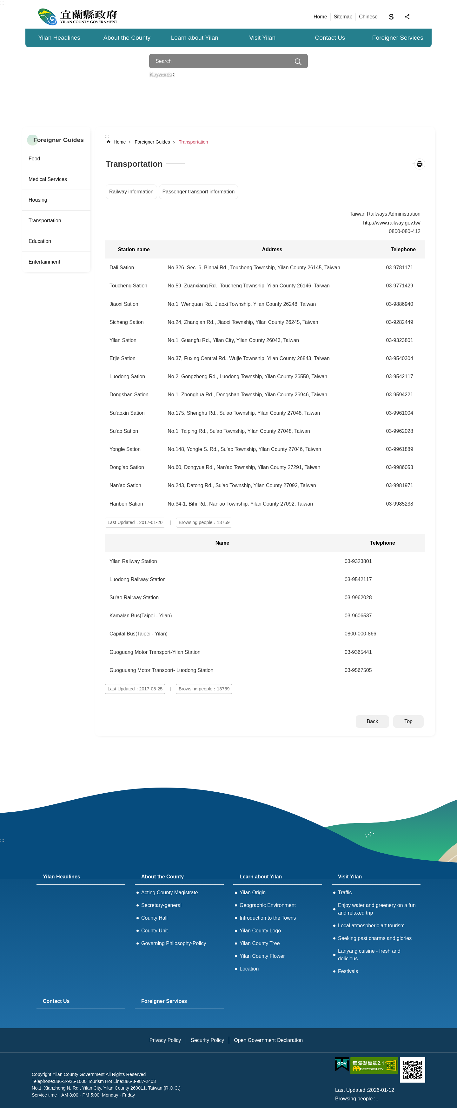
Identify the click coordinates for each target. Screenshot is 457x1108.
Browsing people (354, 1098)
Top (408, 721)
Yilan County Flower (262, 956)
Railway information (131, 191)
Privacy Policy (165, 1040)
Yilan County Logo (260, 930)
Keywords (160, 74)
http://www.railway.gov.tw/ (392, 222)
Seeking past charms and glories (375, 938)
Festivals (348, 971)
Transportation (45, 220)
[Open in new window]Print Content (419, 164)
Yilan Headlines (59, 37)
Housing (38, 200)
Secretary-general (161, 905)
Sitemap (343, 16)
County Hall (154, 918)
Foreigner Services (397, 37)
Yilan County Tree (260, 943)
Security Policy (207, 1040)
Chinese (368, 16)
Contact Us (330, 37)
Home (320, 16)
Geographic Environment (268, 905)
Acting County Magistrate (169, 892)
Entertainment (44, 262)
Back (372, 721)
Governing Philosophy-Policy (173, 943)
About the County (126, 37)
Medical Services (48, 179)
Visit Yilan (262, 37)
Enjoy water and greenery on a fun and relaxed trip (377, 909)
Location (249, 968)
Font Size (391, 16)
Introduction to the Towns (268, 918)
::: (2, 2)
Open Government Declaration (268, 1040)
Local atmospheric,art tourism (371, 925)
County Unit (154, 930)
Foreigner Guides (58, 140)
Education (40, 241)
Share (407, 16)
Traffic (345, 892)
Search (298, 62)
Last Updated (350, 1090)
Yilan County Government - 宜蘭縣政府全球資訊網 (78, 16)
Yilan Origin (253, 892)
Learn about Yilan (194, 37)
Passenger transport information (198, 191)
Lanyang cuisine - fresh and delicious (369, 954)
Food (34, 158)
